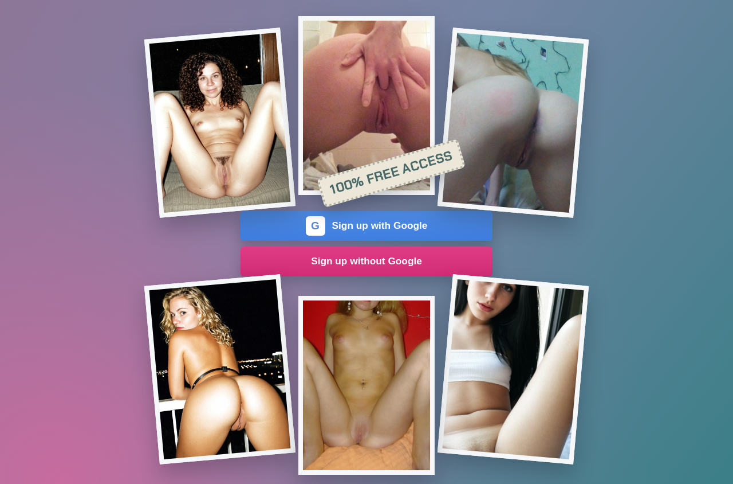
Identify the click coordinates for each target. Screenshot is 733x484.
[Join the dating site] (219, 123)
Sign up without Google (366, 261)
